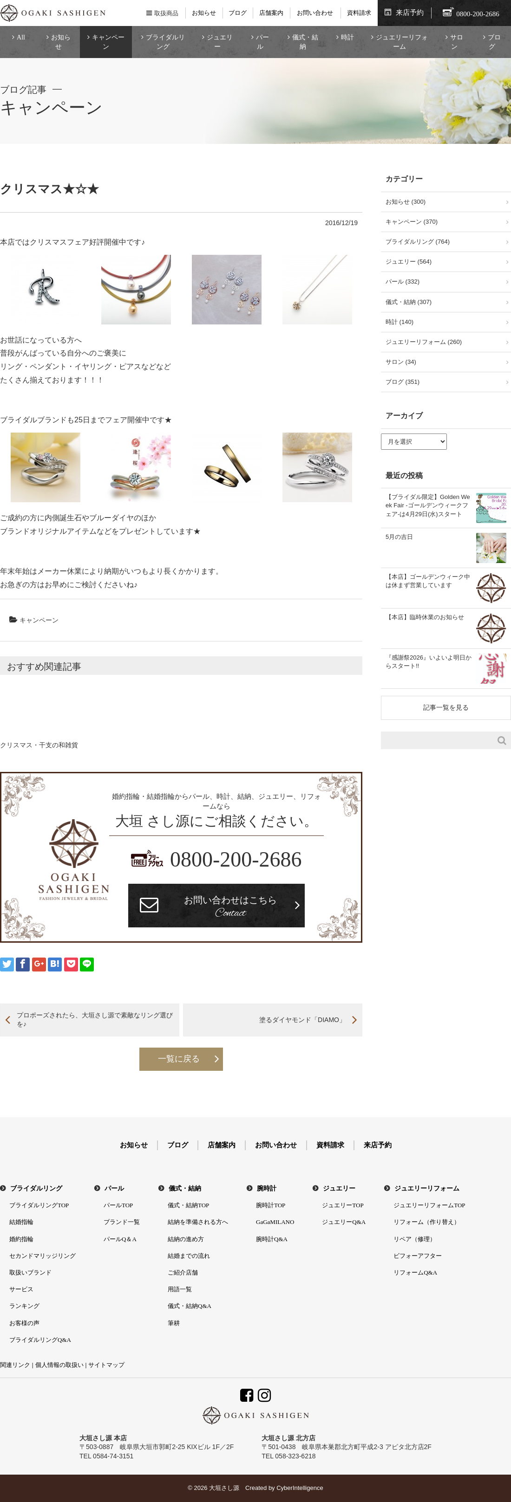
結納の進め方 (186, 1239)
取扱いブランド (30, 1272)
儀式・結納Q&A (189, 1305)
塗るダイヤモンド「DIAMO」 (302, 1019)
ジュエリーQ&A (344, 1221)
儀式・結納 (305, 42)
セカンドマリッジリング (42, 1255)
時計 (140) (399, 321)
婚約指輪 (21, 1239)
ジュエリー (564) (409, 261)
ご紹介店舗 (183, 1272)
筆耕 (174, 1323)
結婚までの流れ (189, 1255)
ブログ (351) (402, 381)
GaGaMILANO (275, 1221)
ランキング (24, 1305)
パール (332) (402, 281)
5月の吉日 (399, 536)
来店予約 (410, 12)
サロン (456, 42)
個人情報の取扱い (59, 1364)
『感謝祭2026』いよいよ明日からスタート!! (429, 661)
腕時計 (266, 1188)
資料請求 (359, 12)
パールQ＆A (120, 1239)
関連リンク (15, 1364)
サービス (21, 1289)
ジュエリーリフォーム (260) (424, 341)
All (21, 37)
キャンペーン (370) (412, 221)
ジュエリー (220, 42)
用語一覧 (180, 1289)
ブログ (238, 12)
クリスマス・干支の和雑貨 (39, 745)
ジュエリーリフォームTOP (429, 1205)
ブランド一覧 (122, 1221)
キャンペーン (108, 42)
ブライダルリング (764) (418, 241)
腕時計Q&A (272, 1239)
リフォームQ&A (415, 1272)
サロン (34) (401, 361)
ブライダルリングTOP (39, 1205)
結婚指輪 (21, 1221)
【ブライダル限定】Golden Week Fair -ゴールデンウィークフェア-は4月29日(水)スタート (428, 505)
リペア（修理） (414, 1239)
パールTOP (118, 1205)
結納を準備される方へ (198, 1221)
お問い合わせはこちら (230, 908)
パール (262, 42)
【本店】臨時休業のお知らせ (425, 617)
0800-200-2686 (236, 859)
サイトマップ (106, 1364)
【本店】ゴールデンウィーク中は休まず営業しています (428, 581)
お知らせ (204, 12)
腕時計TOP (270, 1205)
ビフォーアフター (417, 1255)
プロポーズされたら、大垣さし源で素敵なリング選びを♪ (95, 1019)
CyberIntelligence (299, 1487)
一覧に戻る (179, 1058)
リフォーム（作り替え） (426, 1221)
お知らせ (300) (406, 201)
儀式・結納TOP (188, 1205)
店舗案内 (271, 12)
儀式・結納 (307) (409, 301)
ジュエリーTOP (342, 1205)
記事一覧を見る (446, 707)
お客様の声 (24, 1323)
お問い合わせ (315, 12)
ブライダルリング (165, 42)
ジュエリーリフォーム (402, 42)
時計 (347, 37)
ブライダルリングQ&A (40, 1339)
